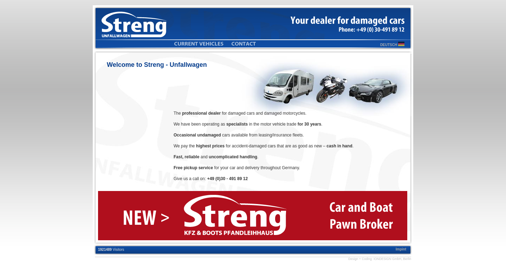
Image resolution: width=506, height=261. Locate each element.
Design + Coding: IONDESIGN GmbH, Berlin (379, 259)
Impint (401, 249)
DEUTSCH (392, 45)
